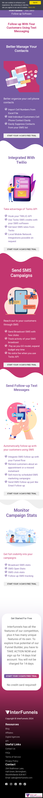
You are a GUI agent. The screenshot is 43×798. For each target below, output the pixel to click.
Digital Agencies (12, 737)
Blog (7, 728)
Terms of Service (13, 757)
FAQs (7, 753)
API (7, 741)
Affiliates (9, 733)
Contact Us (10, 748)
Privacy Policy (11, 761)
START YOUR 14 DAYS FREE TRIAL (21, 135)
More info (31, 7)
